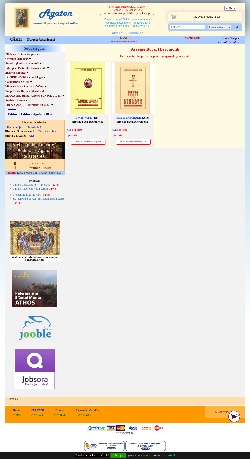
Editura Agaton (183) (36, 114)
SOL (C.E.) (61, 414)
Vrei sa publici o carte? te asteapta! (35, 150)
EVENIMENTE (123, 41)
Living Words (87, 117)
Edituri (13, 114)
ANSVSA (37, 414)
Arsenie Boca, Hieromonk (87, 121)
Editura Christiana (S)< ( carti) (36, 184)
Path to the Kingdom (132, 117)
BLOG (123, 38)
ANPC (17, 414)
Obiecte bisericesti (41, 39)
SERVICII (37, 410)
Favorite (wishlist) (228, 42)
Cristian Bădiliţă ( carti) (32, 194)
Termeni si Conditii (87, 410)
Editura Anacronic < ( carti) (34, 188)
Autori (12, 109)
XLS (31, 135)
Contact (60, 410)
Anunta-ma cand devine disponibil (88, 142)
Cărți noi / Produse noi (127, 33)
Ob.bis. (52, 131)
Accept (118, 455)
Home (16, 410)
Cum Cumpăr (231, 38)
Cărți (41, 131)
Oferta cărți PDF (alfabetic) (23, 127)
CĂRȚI (16, 39)
